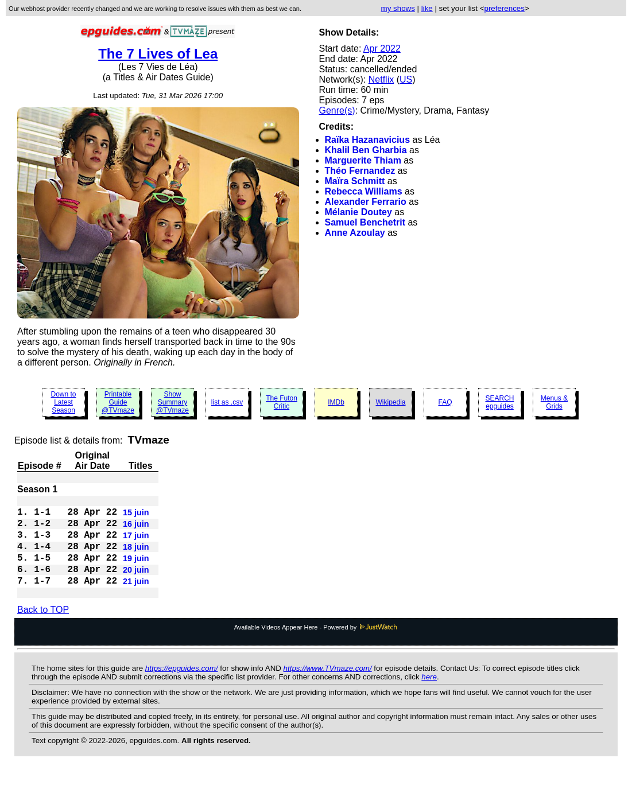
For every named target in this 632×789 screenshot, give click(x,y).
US (406, 79)
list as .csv (227, 402)
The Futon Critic (281, 402)
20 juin (136, 584)
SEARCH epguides (499, 402)
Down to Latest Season (63, 402)
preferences (504, 8)
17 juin (136, 543)
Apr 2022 (382, 48)
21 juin (136, 598)
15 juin (136, 515)
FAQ (445, 402)
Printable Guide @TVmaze (118, 402)
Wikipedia (390, 402)
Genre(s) (337, 110)
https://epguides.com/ (181, 686)
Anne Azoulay (355, 233)
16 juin (136, 529)
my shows (398, 8)
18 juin (136, 557)
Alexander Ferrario (365, 202)
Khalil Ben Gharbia (366, 150)
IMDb (336, 402)
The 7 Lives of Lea (158, 53)
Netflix (381, 79)
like (427, 8)
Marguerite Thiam (363, 160)
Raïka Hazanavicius (367, 140)
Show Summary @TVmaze (172, 402)
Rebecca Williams (363, 191)
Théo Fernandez (360, 171)
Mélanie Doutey (358, 212)
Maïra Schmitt (355, 181)
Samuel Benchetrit (365, 222)
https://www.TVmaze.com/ (328, 686)
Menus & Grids (554, 402)
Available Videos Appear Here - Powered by (316, 645)
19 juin (136, 571)
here (429, 695)
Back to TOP (43, 628)
